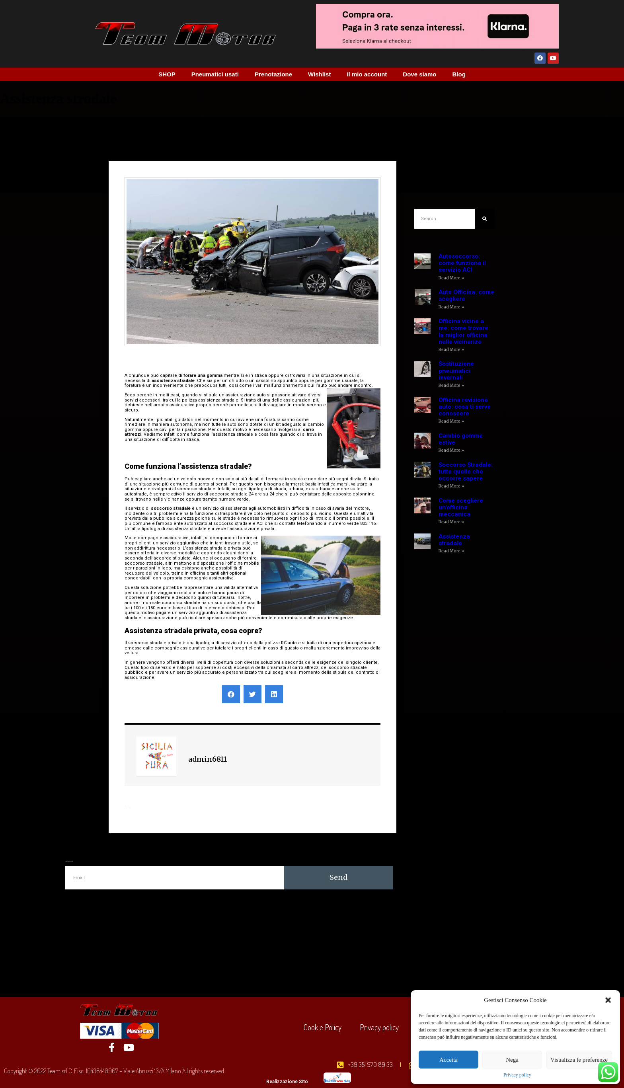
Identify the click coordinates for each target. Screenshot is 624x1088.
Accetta (448, 1060)
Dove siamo (419, 74)
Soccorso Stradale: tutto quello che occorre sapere (466, 471)
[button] (608, 1000)
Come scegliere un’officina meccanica (461, 507)
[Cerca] (485, 219)
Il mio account (367, 74)
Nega (512, 1060)
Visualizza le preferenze (579, 1060)
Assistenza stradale (454, 540)
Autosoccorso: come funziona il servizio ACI (462, 263)
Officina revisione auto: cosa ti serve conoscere (465, 406)
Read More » (451, 278)
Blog (459, 74)
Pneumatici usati (215, 74)
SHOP (167, 74)
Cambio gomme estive (461, 439)
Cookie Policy (322, 1027)
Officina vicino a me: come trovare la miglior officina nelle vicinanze (463, 331)
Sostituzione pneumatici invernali (456, 370)
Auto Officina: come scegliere (466, 295)
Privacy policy (517, 1075)
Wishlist (319, 74)
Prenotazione (273, 74)
